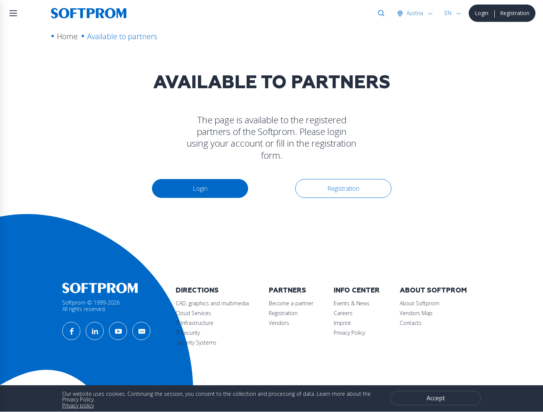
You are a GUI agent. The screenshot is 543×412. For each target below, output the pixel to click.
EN (448, 13)
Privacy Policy (349, 332)
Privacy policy (78, 405)
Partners (287, 290)
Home (67, 36)
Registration (514, 13)
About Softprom (433, 290)
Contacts (411, 322)
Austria (414, 13)
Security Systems (196, 342)
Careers (343, 313)
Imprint (342, 322)
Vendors (279, 322)
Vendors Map (416, 313)
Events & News (352, 303)
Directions (197, 290)
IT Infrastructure (194, 322)
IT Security (188, 332)
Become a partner (291, 303)
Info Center (357, 290)
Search (379, 13)
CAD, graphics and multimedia (212, 303)
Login (481, 13)
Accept (435, 398)
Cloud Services (193, 313)
